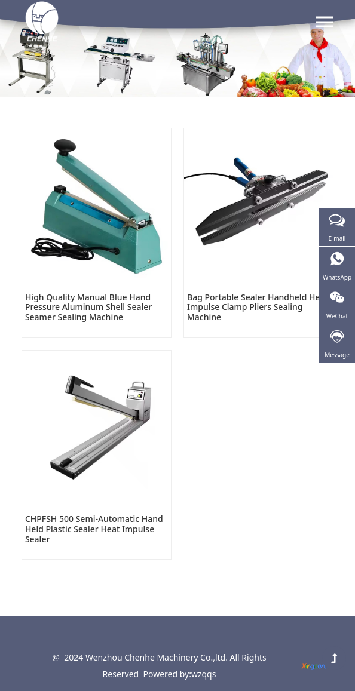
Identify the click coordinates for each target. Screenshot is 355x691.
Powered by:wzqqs (179, 674)
